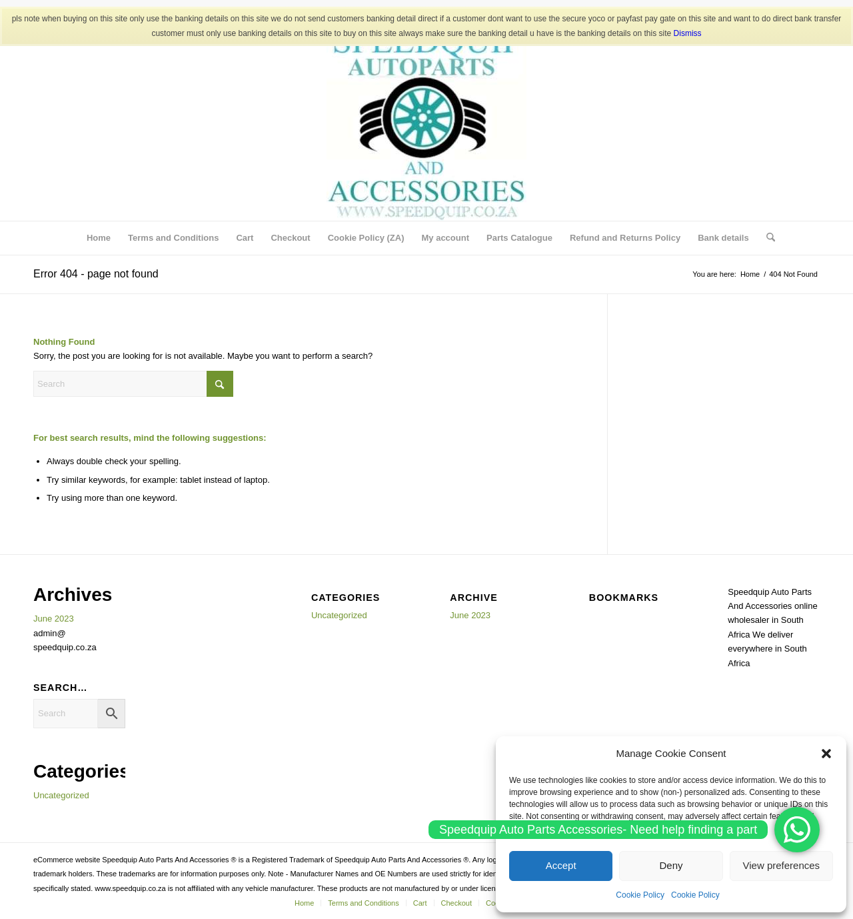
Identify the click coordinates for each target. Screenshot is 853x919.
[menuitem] (98, 238)
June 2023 (53, 619)
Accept (561, 865)
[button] (826, 753)
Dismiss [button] (688, 33)
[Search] (766, 238)
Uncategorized (61, 795)
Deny (670, 865)
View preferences (781, 865)
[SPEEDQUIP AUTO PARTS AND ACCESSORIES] (426, 121)
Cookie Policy (640, 895)
